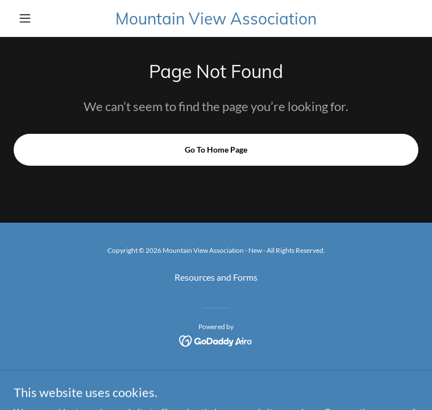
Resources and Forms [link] (216, 277)
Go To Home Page (216, 149)
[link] (216, 18)
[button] (44, 18)
